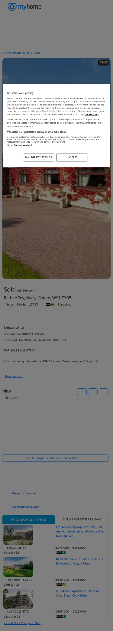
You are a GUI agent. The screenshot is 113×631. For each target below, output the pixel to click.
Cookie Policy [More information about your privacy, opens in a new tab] (91, 114)
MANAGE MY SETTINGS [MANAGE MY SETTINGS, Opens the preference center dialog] (38, 157)
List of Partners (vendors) (19, 145)
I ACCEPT (72, 157)
